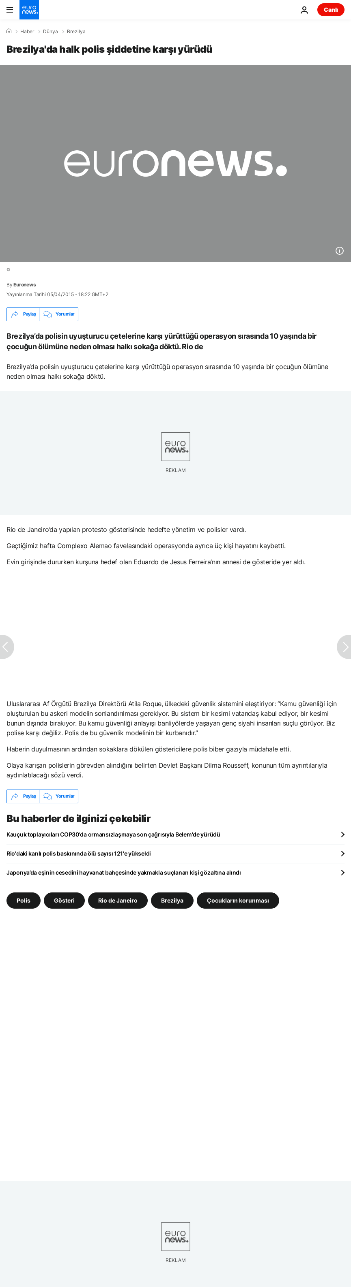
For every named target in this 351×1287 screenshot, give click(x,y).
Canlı (331, 9)
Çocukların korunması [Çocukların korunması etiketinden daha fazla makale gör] (238, 899)
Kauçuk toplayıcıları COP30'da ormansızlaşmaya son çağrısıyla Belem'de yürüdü (113, 834)
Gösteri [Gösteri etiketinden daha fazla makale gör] (64, 899)
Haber (27, 31)
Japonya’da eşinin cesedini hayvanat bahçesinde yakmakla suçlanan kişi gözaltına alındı (123, 872)
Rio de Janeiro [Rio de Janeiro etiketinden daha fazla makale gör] (118, 899)
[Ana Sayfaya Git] (29, 9)
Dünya (50, 31)
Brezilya (76, 31)
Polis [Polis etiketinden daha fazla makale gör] (23, 899)
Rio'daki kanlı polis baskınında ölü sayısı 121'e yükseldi (78, 853)
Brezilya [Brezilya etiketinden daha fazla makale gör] (172, 899)
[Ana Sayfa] (8, 31)
